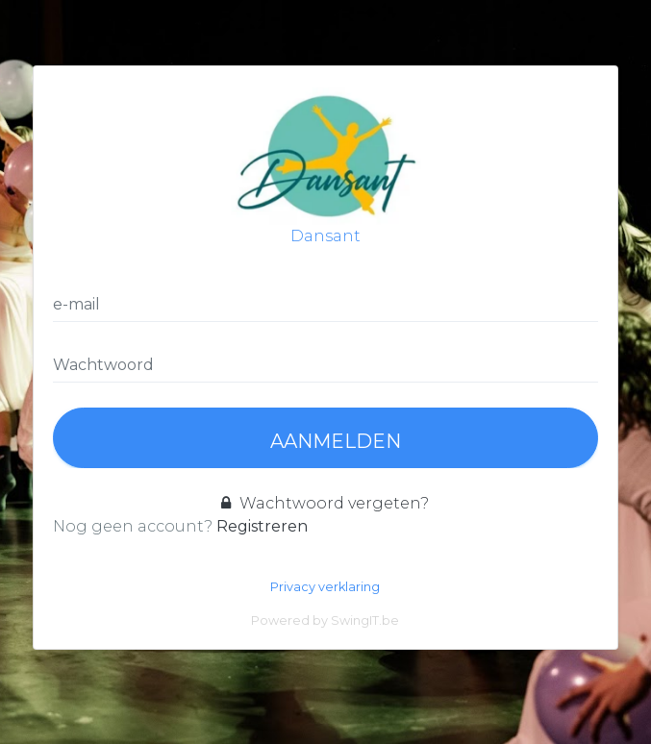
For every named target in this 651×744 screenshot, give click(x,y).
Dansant (325, 165)
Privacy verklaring (325, 587)
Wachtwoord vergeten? (325, 503)
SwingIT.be (365, 620)
